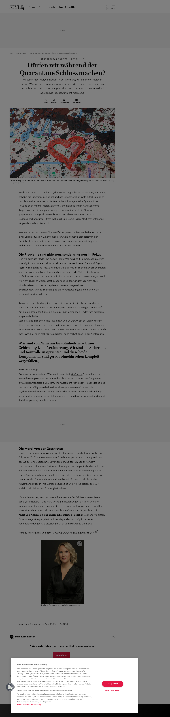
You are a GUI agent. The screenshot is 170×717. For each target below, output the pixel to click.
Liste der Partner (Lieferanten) (29, 705)
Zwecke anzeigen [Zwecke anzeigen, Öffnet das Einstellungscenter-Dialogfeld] (112, 691)
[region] (74, 685)
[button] (10, 687)
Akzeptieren (112, 684)
